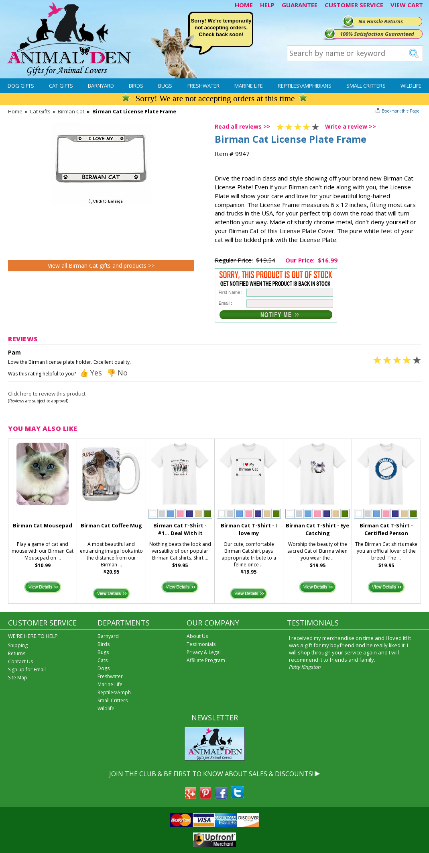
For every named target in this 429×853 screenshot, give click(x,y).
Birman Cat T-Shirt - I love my (249, 529)
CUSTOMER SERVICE (354, 5)
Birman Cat (71, 111)
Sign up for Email (27, 669)
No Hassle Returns (380, 21)
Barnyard (101, 85)
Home (15, 111)
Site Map (17, 677)
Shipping (18, 645)
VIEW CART (406, 5)
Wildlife (411, 85)
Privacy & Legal (204, 652)
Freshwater (203, 85)
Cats (103, 660)
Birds (136, 85)
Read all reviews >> (242, 126)
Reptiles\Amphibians (304, 85)
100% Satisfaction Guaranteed (377, 33)
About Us (197, 636)
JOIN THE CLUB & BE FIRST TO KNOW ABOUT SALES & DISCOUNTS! (211, 773)
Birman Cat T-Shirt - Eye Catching (317, 529)
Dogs (104, 668)
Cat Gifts (61, 85)
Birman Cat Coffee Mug (111, 525)
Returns (16, 653)
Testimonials (201, 644)
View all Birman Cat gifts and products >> (101, 265)
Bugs (165, 85)
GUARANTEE (299, 5)
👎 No (117, 372)
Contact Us (20, 661)
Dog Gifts (21, 85)
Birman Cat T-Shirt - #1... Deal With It (180, 529)
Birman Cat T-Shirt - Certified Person (386, 529)
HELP (267, 5)
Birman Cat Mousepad (42, 525)
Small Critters (366, 85)
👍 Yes (90, 372)
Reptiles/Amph (114, 692)
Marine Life (248, 85)
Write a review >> (350, 126)
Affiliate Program (206, 660)
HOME (244, 5)
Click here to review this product (46, 393)
